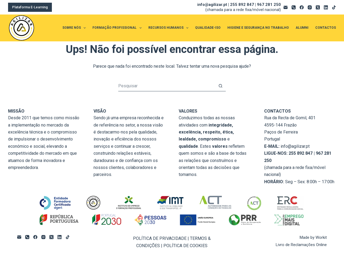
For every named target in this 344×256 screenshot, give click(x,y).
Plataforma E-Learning (30, 7)
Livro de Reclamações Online (301, 244)
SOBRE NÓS (75, 28)
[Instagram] (310, 7)
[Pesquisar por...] (166, 86)
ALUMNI (302, 28)
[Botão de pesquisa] (220, 86)
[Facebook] (302, 7)
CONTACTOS (325, 28)
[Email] (286, 7)
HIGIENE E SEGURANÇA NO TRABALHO (258, 28)
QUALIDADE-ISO (208, 28)
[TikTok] (334, 7)
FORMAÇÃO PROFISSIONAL (118, 28)
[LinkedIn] (326, 7)
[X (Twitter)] (318, 7)
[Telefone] (294, 7)
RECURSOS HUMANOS (169, 28)
